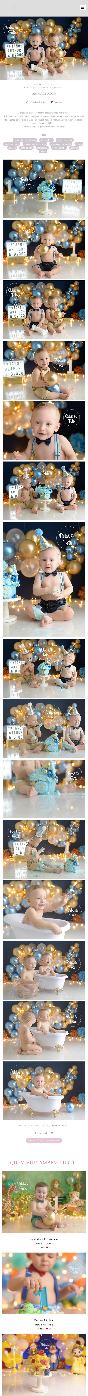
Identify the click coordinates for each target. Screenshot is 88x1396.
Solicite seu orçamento (44, 1140)
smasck (12, 147)
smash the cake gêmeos (25, 140)
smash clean (46, 140)
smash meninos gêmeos (35, 144)
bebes (43, 151)
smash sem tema (64, 140)
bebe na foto (26, 147)
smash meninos (12, 144)
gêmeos (74, 147)
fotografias (42, 147)
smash (79, 144)
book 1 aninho (59, 147)
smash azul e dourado (61, 144)
